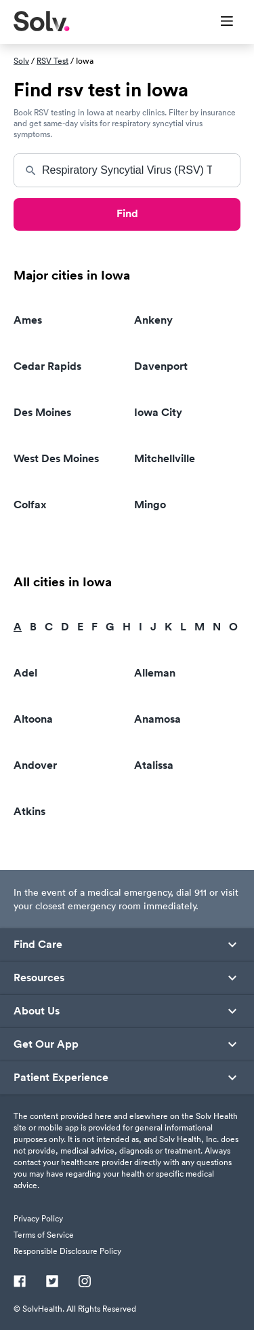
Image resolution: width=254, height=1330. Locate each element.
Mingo (150, 504)
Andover (35, 765)
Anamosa (157, 719)
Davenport (161, 366)
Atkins (29, 811)
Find (127, 213)
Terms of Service (44, 1234)
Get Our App (46, 1044)
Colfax (30, 504)
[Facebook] (20, 1282)
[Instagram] (85, 1282)
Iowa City (158, 412)
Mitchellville (164, 458)
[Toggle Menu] (218, 22)
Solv (21, 60)
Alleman (154, 673)
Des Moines (42, 412)
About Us (37, 1011)
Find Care (38, 944)
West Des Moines (56, 458)
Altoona (33, 719)
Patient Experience (61, 1077)
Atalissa (153, 765)
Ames (28, 320)
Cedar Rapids (47, 366)
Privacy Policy (38, 1218)
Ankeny (153, 320)
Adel (25, 673)
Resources (39, 977)
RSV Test (52, 60)
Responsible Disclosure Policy (67, 1251)
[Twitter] (52, 1282)
